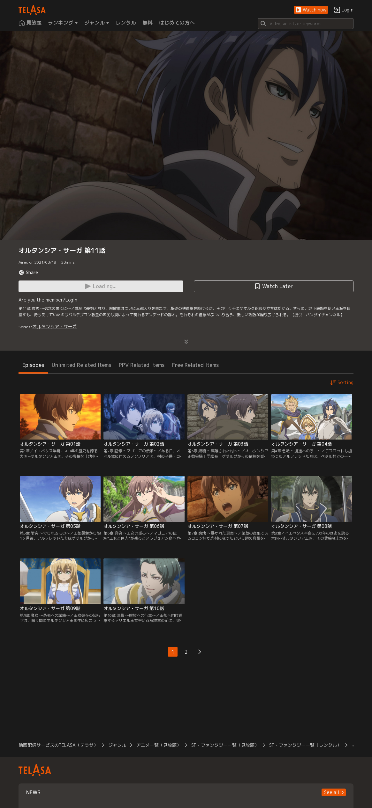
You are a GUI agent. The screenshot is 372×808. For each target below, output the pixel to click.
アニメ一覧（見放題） (158, 745)
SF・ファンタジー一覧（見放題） (225, 745)
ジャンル (117, 745)
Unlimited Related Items (81, 364)
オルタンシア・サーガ (54, 327)
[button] (311, 10)
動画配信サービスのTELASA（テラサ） (58, 745)
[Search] (305, 23)
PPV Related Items (141, 364)
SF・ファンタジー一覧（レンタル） (305, 745)
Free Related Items (195, 364)
